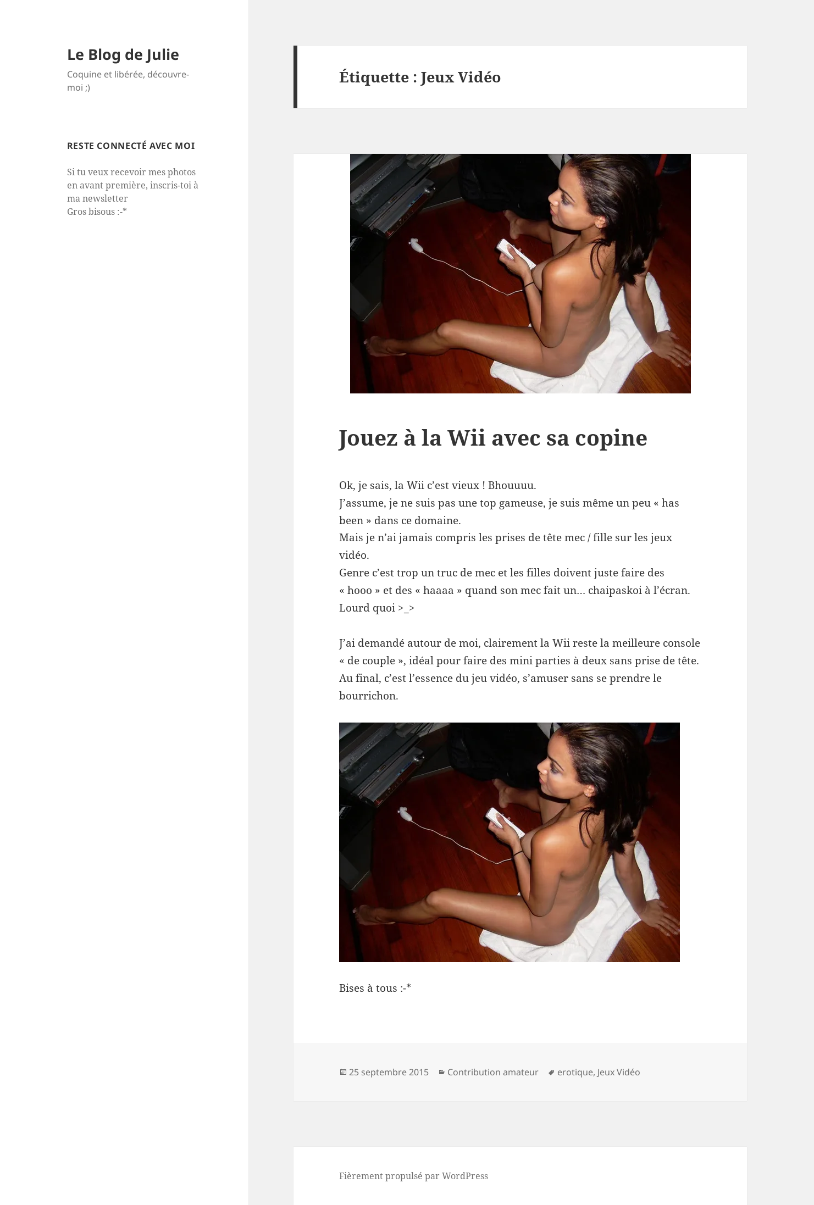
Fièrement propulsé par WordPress (413, 1176)
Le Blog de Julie (123, 54)
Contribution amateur (493, 1072)
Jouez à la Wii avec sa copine (493, 437)
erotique (575, 1072)
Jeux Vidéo (618, 1072)
